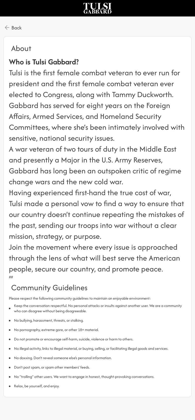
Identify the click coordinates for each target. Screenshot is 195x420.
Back (16, 27)
